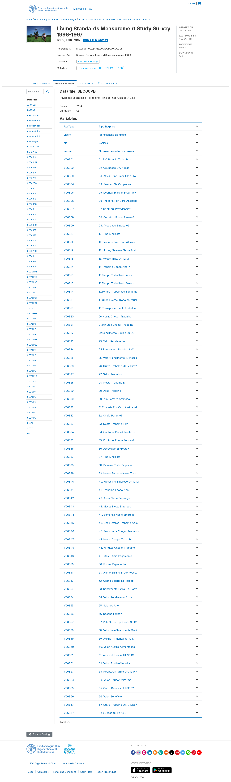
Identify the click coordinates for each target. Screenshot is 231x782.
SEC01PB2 (32, 167)
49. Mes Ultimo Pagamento (115, 556)
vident (67, 134)
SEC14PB (31, 407)
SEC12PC (31, 329)
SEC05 (30, 209)
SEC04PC (32, 204)
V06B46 (69, 531)
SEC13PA (31, 334)
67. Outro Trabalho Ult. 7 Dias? (118, 704)
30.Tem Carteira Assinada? (115, 399)
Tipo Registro (107, 126)
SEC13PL (31, 397)
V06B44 (69, 514)
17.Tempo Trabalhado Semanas (118, 291)
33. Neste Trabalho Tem (113, 423)
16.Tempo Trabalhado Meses (116, 283)
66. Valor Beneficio (110, 696)
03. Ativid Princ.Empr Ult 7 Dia (117, 176)
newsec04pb (33, 125)
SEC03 (30, 188)
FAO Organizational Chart (43, 763)
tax (28, 433)
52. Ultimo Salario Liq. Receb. (116, 580)
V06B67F (69, 712)
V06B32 (68, 415)
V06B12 (68, 250)
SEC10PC (31, 292)
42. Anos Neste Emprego (114, 498)
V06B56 (69, 613)
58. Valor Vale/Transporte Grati (118, 630)
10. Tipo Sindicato (109, 233)
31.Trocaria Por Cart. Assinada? (118, 407)
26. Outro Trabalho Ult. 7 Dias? (118, 366)
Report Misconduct (106, 771)
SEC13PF (31, 365)
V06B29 (69, 390)
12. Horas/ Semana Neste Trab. (118, 250)
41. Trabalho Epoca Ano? (114, 490)
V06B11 (68, 242)
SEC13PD (31, 355)
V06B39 (69, 473)
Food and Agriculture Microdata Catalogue (55, 19)
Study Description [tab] (39, 83)
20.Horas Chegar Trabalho (115, 316)
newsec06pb (33, 136)
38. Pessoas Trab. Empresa (115, 465)
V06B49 (69, 556)
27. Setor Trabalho (110, 374)
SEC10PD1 (32, 298)
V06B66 (69, 696)
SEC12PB (31, 324)
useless (103, 143)
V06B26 (69, 366)
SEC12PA (31, 318)
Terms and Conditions (64, 771)
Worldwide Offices (72, 763)
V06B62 (69, 663)
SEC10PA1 (32, 271)
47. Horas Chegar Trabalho (115, 539)
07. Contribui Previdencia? (115, 209)
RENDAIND (32, 151)
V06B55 (68, 605)
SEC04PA (31, 193)
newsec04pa (33, 120)
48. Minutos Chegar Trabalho (117, 547)
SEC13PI (31, 386)
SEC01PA (31, 157)
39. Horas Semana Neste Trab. (118, 473)
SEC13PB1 (32, 339)
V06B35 (68, 440)
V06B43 (69, 506)
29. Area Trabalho (110, 390)
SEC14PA (31, 402)
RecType (69, 126)
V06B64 (69, 680)
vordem (68, 151)
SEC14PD (31, 417)
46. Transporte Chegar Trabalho (119, 531)
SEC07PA (31, 240)
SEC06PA (31, 214)
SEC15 (30, 423)
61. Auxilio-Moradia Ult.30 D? (116, 655)
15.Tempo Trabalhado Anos (115, 275)
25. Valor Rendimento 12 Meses (118, 357)
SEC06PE (31, 235)
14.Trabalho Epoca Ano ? (114, 266)
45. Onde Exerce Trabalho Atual (118, 522)
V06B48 (69, 547)
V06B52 (68, 580)
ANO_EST (31, 105)
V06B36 (69, 448)
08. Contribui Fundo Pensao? (116, 217)
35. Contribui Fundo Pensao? (116, 440)
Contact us (43, 771)
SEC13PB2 (32, 345)
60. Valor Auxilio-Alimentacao (117, 646)
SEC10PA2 (32, 277)
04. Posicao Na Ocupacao (115, 184)
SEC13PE (31, 360)
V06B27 (69, 374)
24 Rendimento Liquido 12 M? (117, 349)
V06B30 (69, 399)
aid (65, 143)
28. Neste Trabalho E (112, 382)
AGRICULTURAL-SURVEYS (91, 19)
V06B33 (68, 423)
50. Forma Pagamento (112, 564)
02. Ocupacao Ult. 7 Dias (114, 167)
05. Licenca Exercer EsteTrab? (117, 192)
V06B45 (69, 522)
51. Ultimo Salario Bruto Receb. (118, 572)
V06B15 (68, 275)
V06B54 (69, 597)
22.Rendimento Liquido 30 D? (116, 332)
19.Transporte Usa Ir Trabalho (117, 308)
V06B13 (68, 258)
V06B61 (68, 655)
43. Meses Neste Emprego (115, 506)
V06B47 (69, 539)
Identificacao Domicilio (112, 134)
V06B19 (68, 308)
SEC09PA (31, 261)
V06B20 (69, 316)
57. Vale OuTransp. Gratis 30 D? (118, 622)
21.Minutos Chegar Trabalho (116, 324)
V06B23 (68, 341)
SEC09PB (31, 266)
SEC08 (30, 256)
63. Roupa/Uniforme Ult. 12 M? (118, 671)
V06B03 (69, 176)
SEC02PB (31, 178)
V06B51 (68, 572)
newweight (32, 141)
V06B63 (69, 671)
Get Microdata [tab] (107, 83)
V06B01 (68, 159)
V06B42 (69, 498)
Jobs (30, 771)
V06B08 (69, 217)
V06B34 (69, 432)
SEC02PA (31, 172)
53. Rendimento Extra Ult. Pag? (118, 589)
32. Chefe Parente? (110, 415)
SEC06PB (31, 219)
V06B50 (69, 564)
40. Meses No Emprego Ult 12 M (119, 481)
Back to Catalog (39, 734)
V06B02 (69, 167)
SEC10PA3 (32, 282)
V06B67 (69, 704)
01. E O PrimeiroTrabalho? (115, 159)
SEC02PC (32, 183)
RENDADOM (33, 146)
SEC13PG (31, 371)
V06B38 (69, 465)
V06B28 (69, 382)
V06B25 (68, 357)
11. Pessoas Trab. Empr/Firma (117, 242)
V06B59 (69, 638)
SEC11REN (32, 313)
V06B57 (69, 622)
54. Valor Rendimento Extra (115, 597)
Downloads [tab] (86, 83)
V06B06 (69, 200)
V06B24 (69, 349)
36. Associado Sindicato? (114, 448)
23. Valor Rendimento (112, 341)
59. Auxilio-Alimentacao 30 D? (117, 638)
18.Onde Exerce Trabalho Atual (118, 300)
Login (191, 3)
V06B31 (68, 407)
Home (29, 19)
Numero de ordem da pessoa (116, 151)
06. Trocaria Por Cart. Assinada (118, 200)
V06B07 (69, 209)
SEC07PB (31, 245)
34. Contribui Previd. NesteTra (117, 432)
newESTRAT (33, 115)
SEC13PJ (31, 391)
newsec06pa (33, 131)
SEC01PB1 (32, 162)
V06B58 (69, 630)
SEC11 (30, 308)
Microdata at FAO (82, 8)
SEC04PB (31, 198)
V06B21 (68, 324)
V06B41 (68, 490)
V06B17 (68, 291)
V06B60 (69, 646)
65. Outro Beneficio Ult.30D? (116, 688)
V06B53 (68, 589)
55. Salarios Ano (109, 605)
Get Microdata (95, 40)
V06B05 (69, 192)
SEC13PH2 (32, 381)
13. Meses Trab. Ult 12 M (114, 258)
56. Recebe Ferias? (110, 613)
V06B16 (68, 283)
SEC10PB (31, 287)
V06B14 (68, 266)
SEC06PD (32, 230)
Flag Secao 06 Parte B (112, 712)
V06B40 (69, 481)
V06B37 (69, 456)
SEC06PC (32, 225)
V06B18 (68, 300)
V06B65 (69, 688)
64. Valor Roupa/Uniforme (115, 680)
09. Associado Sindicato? (114, 225)
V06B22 (68, 332)
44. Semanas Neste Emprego (117, 514)
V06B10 (68, 233)
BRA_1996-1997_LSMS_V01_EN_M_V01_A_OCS (128, 19)
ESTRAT (31, 110)
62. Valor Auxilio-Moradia (114, 663)
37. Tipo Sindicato (109, 456)
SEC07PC (32, 251)
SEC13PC (31, 350)
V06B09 (69, 225)
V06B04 (69, 184)
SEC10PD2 (32, 303)
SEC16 (30, 428)
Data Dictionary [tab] (64, 83)
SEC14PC (31, 412)
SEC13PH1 (32, 376)
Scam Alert (86, 771)
